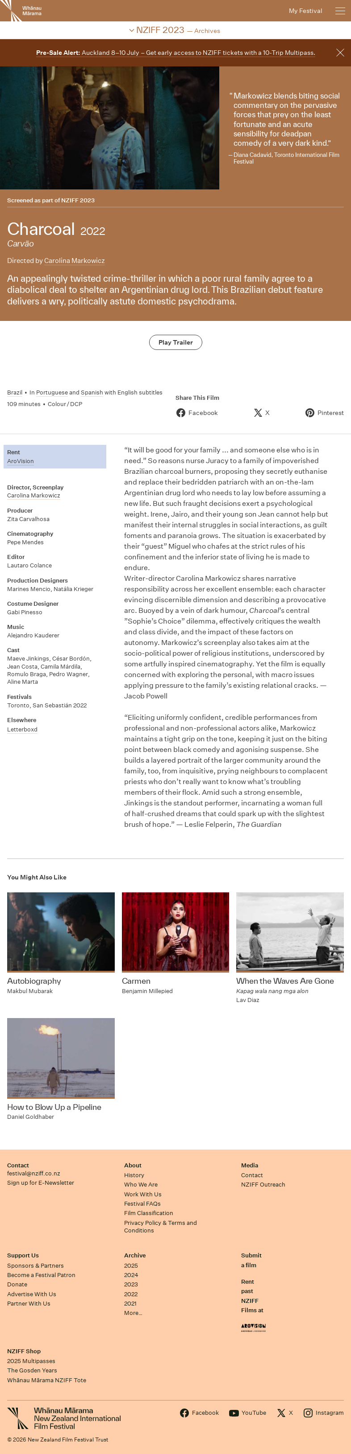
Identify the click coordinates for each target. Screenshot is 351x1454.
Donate (17, 1284)
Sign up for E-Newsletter (40, 1183)
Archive (135, 1255)
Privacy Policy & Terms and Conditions (160, 1226)
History (134, 1175)
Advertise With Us (31, 1294)
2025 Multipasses (31, 1361)
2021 (130, 1303)
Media (249, 1165)
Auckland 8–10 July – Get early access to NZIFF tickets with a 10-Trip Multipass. (175, 53)
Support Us (23, 1255)
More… (133, 1313)
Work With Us (143, 1194)
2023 (131, 1284)
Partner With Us (28, 1303)
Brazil (14, 392)
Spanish (92, 392)
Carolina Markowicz (74, 260)
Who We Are (141, 1184)
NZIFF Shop (24, 1351)
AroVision (20, 461)
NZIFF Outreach (263, 1184)
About (133, 1165)
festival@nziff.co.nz (33, 1173)
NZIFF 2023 (78, 200)
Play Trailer (176, 342)
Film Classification (148, 1213)
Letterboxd (22, 729)
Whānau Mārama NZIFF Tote (46, 1380)
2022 (131, 1294)
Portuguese (52, 392)
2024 (131, 1275)
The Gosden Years (32, 1370)
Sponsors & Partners (35, 1265)
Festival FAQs (142, 1204)
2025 (131, 1265)
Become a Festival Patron (41, 1275)
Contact (18, 1165)
